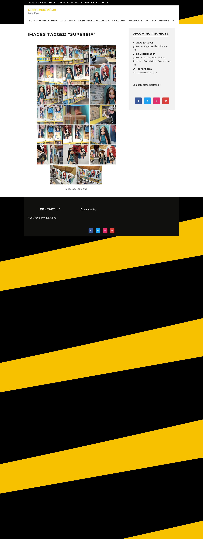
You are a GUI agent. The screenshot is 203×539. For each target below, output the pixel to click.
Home (32, 3)
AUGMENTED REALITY (142, 20)
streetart (73, 3)
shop (94, 3)
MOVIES (164, 20)
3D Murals (67, 20)
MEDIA (52, 3)
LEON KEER (41, 3)
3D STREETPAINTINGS (43, 20)
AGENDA (61, 3)
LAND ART (119, 20)
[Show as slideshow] (76, 189)
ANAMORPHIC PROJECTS (94, 20)
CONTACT (103, 3)
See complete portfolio (146, 84)
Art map (85, 3)
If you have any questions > (43, 217)
